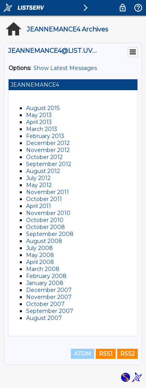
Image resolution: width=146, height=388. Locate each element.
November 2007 (49, 297)
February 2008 (46, 276)
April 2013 (39, 122)
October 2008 (45, 227)
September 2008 (50, 234)
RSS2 (127, 353)
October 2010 (44, 220)
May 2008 (40, 255)
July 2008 (39, 248)
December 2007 (49, 290)
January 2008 (44, 283)
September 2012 (48, 164)
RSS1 (106, 353)
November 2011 (47, 192)
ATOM (82, 353)
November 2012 (48, 150)
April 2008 (40, 262)
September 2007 (49, 311)
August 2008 (44, 241)
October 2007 (45, 304)
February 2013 (45, 136)
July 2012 (38, 178)
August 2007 (44, 318)
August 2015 (43, 108)
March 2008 (43, 269)
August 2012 (43, 171)
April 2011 (38, 206)
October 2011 (44, 199)
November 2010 (48, 213)
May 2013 (39, 115)
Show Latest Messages (65, 68)
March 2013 (41, 129)
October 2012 (44, 157)
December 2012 (48, 143)
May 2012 (39, 185)
